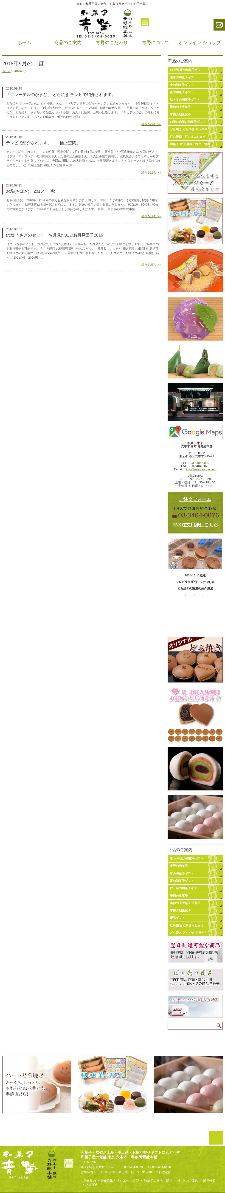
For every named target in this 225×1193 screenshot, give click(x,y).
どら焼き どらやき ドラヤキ (188, 129)
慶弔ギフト (177, 917)
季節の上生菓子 (180, 107)
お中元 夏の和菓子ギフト (187, 70)
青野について (155, 42)
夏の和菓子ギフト (182, 92)
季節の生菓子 (179, 895)
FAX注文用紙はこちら (195, 524)
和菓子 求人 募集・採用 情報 (190, 144)
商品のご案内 (68, 42)
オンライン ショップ (199, 42)
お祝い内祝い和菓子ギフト (188, 122)
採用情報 (209, 1181)
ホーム (24, 42)
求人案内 (91, 1184)
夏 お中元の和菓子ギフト (187, 858)
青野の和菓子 (179, 866)
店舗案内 (89, 1181)
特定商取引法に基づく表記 (120, 1181)
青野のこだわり (112, 42)
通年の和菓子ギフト (183, 77)
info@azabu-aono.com (201, 469)
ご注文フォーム (195, 499)
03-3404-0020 (200, 463)
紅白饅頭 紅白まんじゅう (188, 136)
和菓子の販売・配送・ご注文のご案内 (171, 1181)
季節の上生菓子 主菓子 (185, 903)
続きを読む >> (151, 124)
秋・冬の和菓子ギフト (185, 99)
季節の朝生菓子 (180, 114)
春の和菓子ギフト (182, 85)
